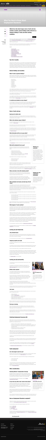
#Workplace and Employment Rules (4, 42)
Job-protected (29, 238)
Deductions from (28, 168)
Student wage (23, 354)
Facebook (5, 31)
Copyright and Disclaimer (3, 436)
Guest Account (36, 4)
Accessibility (12, 427)
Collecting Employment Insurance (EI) (16, 53)
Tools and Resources (28, 5)
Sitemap (11, 428)
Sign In (40, 4)
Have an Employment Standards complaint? (17, 56)
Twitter (5, 29)
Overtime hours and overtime (28, 223)
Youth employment (13, 54)
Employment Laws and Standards (16, 9)
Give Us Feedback (3, 425)
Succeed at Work (18, 5)
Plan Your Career (2, 5)
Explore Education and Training (8, 5)
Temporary (13, 256)
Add (38, 5)
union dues (26, 153)
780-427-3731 (14, 406)
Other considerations (14, 55)
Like (39, 5)
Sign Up (44, 4)
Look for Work (14, 5)
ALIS (7, 3)
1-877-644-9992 (43, 2)
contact (32, 343)
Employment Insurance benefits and (16, 345)
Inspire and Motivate (23, 5)
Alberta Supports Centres (4, 427)
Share (37, 5)
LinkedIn (5, 33)
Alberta (2, 3)
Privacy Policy (12, 425)
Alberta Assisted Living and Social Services (38, 429)
